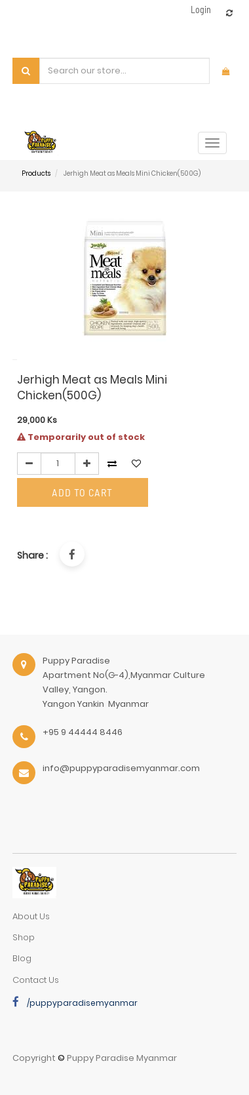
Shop (23, 937)
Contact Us (35, 980)
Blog (21, 958)
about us (31, 916)
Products (36, 173)
